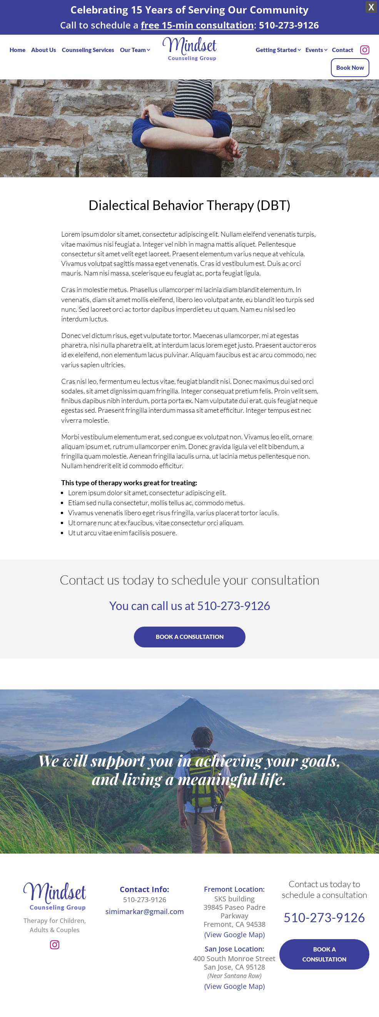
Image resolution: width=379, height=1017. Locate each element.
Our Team (133, 44)
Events (314, 44)
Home (17, 44)
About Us (43, 44)
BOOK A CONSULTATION (190, 632)
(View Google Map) (234, 930)
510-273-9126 (233, 601)
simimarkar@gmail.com (144, 907)
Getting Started (276, 44)
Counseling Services (88, 44)
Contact (342, 44)
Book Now (350, 62)
